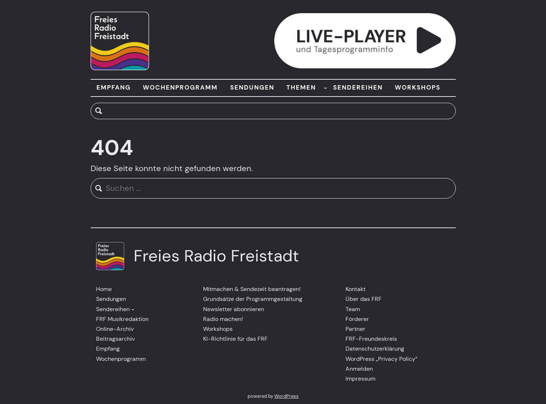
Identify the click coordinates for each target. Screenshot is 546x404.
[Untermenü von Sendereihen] (133, 309)
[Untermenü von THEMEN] (325, 88)
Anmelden (359, 369)
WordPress (286, 396)
